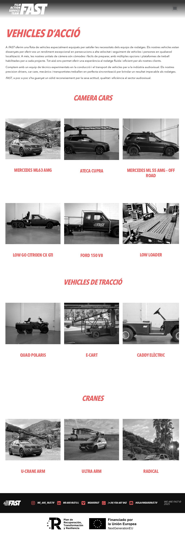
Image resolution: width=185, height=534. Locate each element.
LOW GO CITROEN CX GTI (33, 255)
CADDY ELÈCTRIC (151, 355)
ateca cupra (91, 171)
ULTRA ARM (91, 471)
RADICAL (150, 471)
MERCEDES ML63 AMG (33, 170)
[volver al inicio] (28, 9)
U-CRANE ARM (33, 471)
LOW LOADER (151, 255)
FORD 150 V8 (91, 256)
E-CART (91, 355)
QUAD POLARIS (33, 355)
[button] (175, 8)
